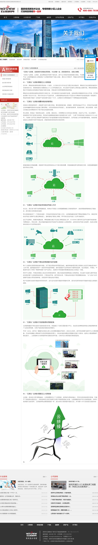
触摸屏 (49, 17)
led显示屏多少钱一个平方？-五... (9, 492)
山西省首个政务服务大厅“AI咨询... (60, 513)
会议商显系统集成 (7, 86)
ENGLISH (95, 1)
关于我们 (81, 17)
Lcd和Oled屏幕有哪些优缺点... (8, 506)
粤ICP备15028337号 (73, 532)
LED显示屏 (27, 17)
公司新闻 (76, 1)
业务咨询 (90, 60)
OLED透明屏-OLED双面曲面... (8, 513)
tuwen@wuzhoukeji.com (7, 128)
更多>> (45, 476)
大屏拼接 (16, 17)
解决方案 (51, 1)
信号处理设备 (60, 17)
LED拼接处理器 (42, 59)
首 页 (5, 17)
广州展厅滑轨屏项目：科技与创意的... (61, 499)
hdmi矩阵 (33, 59)
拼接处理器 (26, 59)
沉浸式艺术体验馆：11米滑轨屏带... (60, 503)
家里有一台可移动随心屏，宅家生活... (10, 496)
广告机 (38, 17)
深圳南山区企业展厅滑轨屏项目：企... (61, 496)
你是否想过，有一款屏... (24, 481)
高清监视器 (40, 525)
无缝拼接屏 (12, 59)
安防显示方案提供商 (8, 94)
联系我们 (70, 1)
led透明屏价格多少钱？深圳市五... (9, 499)
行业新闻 (83, 1)
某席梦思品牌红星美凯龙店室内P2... (61, 506)
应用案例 (57, 1)
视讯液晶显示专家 (7, 90)
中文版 (89, 1)
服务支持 (64, 1)
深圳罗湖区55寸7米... (74, 481)
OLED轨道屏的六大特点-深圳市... (9, 510)
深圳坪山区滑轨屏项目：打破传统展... (61, 492)
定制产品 (71, 17)
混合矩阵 (19, 59)
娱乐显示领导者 (6, 82)
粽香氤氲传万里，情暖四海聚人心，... (61, 510)
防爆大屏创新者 (6, 79)
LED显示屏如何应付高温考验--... (9, 503)
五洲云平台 (92, 17)
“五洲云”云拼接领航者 (8, 75)
